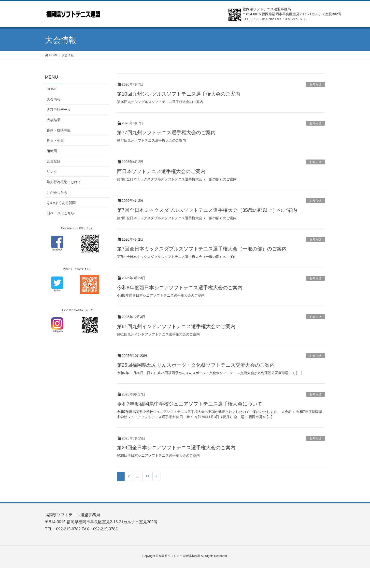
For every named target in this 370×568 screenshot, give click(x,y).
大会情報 (53, 99)
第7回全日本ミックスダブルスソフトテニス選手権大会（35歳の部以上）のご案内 (207, 210)
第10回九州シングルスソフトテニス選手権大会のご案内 (178, 94)
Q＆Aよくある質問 (61, 203)
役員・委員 (55, 141)
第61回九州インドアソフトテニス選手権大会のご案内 (176, 326)
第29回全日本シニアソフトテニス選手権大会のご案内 (176, 447)
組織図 (52, 151)
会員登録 (53, 161)
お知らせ (315, 84)
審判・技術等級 (59, 130)
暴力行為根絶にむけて (64, 182)
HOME (52, 89)
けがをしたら (57, 192)
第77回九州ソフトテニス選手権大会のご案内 (166, 132)
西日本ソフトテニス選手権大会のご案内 (161, 171)
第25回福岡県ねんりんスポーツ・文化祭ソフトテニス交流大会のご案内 (196, 365)
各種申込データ (59, 110)
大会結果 (53, 120)
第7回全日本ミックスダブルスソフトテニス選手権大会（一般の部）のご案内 (202, 248)
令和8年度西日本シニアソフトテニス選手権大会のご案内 (179, 287)
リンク (52, 172)
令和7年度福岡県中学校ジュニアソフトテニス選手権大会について (189, 404)
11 (147, 476)
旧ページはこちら (60, 213)
